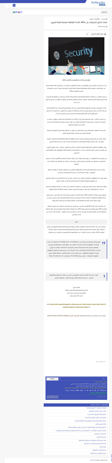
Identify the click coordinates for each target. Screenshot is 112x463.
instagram (61, 315)
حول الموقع (52, 1)
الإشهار (47, 1)
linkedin (55, 315)
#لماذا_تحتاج (63, 388)
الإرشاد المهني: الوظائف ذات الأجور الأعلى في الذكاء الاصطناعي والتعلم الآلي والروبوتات (76, 431)
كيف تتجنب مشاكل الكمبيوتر (92, 411)
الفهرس (77, 1)
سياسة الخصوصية (70, 1)
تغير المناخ (98, 447)
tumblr (44, 315)
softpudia (87, 460)
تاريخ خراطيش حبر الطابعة (93, 453)
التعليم (55, 5)
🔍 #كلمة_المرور (97, 388)
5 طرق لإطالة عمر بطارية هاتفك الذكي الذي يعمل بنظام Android (82, 427)
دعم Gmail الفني (96, 437)
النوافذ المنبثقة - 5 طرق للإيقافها (91, 408)
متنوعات (33, 5)
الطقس (42, 1)
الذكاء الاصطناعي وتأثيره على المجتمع (90, 443)
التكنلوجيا (48, 5)
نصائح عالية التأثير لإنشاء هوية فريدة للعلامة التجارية (85, 421)
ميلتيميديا (40, 5)
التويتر (67, 315)
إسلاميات (77, 5)
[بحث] (9, 5)
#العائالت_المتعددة (79, 388)
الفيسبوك (72, 315)
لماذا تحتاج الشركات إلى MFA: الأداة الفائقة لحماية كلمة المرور (86, 386)
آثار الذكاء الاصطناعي (95, 434)
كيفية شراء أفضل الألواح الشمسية (90, 418)
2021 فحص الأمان (96, 424)
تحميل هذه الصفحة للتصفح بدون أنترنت (94, 392)
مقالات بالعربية (88, 19)
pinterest (49, 315)
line (72, 390)
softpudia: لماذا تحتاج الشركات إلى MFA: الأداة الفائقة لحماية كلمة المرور (83, 384)
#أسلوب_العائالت (89, 388)
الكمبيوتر (69, 5)
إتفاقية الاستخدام (61, 1)
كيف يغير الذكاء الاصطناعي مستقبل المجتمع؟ (87, 440)
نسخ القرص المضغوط (94, 450)
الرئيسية (99, 19)
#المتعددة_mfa (70, 388)
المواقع (62, 5)
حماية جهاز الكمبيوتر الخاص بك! (92, 414)
